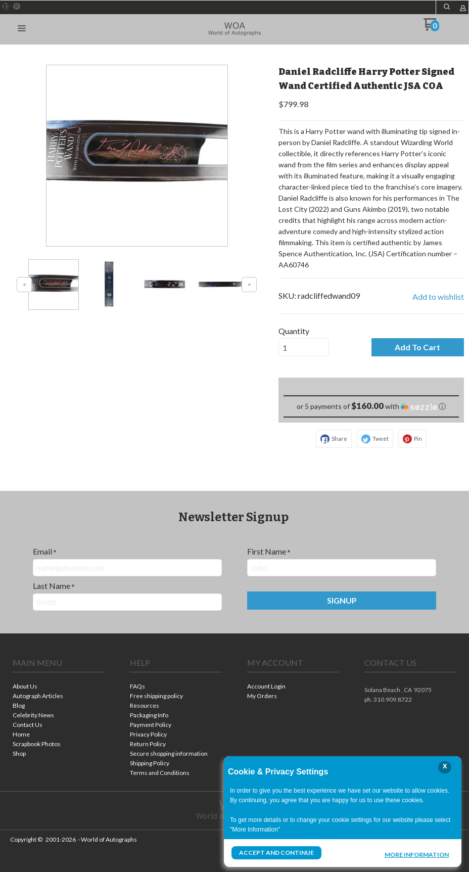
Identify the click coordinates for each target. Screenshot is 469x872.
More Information (417, 853)
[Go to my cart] (431, 28)
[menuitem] (59, 687)
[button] (446, 7)
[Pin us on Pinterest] (16, 6)
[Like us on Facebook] (6, 6)
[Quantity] (303, 347)
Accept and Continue (276, 852)
